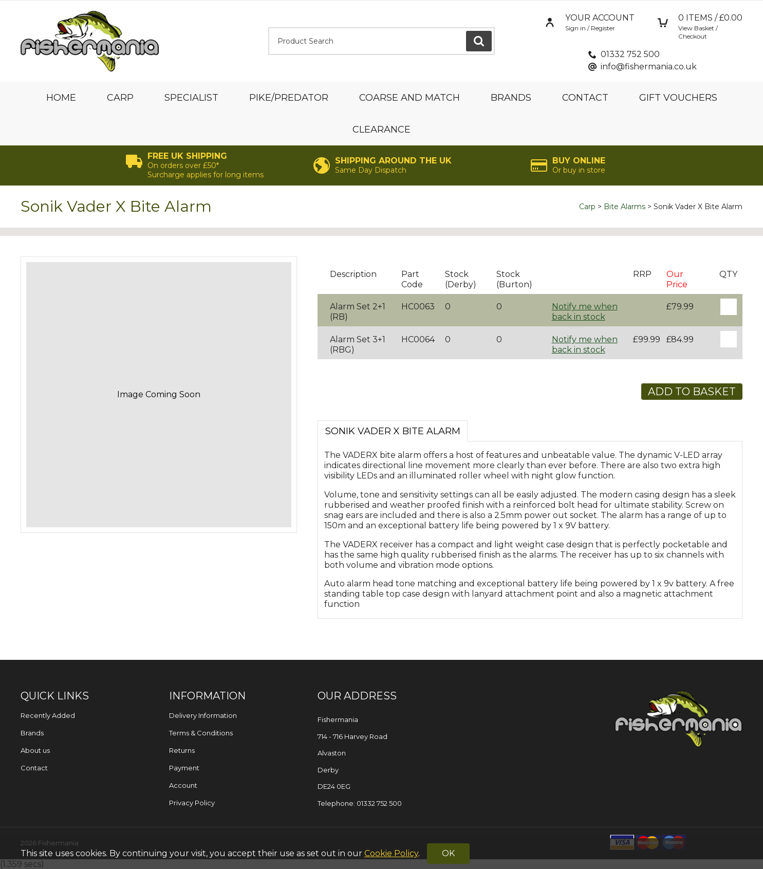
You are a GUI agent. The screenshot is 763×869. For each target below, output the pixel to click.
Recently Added (48, 715)
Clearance (381, 129)
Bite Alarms (624, 206)
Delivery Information (203, 715)
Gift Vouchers (678, 97)
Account (183, 785)
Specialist (191, 97)
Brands (511, 97)
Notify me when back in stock (585, 312)
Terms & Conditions (201, 733)
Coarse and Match (409, 97)
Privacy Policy (192, 803)
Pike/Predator (288, 97)
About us (35, 750)
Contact (585, 97)
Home (61, 97)
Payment (184, 768)
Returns (182, 750)
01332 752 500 (630, 54)
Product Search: (268, 27)
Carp (120, 97)
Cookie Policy (391, 853)
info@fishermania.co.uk (649, 66)
